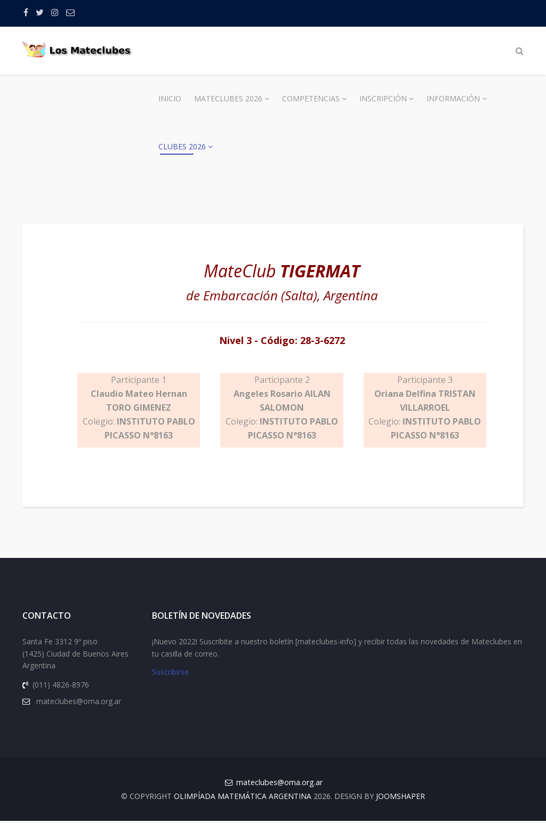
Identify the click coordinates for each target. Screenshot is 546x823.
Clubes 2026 (182, 146)
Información (453, 98)
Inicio (169, 98)
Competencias (311, 98)
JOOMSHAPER (400, 798)
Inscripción (383, 98)
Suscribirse (170, 674)
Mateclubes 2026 (228, 98)
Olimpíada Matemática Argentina (242, 798)
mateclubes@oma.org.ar (279, 784)
